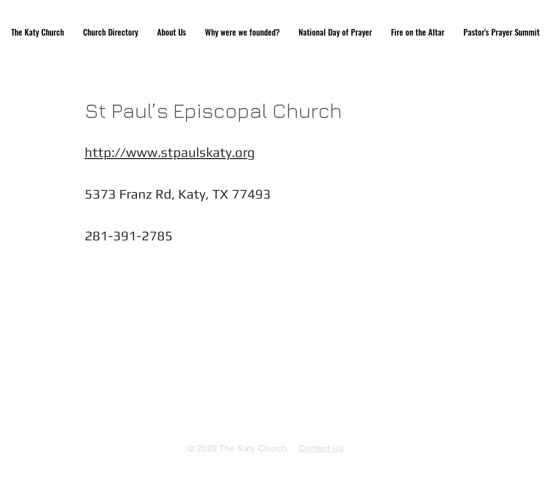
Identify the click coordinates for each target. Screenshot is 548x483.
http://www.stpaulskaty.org (170, 152)
